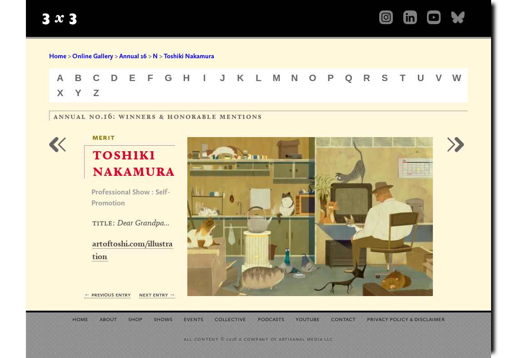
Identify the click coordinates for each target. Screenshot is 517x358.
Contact (343, 318)
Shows (163, 318)
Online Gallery (92, 56)
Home (57, 56)
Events (193, 318)
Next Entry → (157, 294)
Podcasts (271, 318)
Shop (135, 318)
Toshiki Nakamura (189, 56)
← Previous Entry (107, 294)
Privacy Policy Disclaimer (406, 318)
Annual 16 (133, 56)
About (108, 318)
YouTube (308, 318)
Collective (230, 318)
